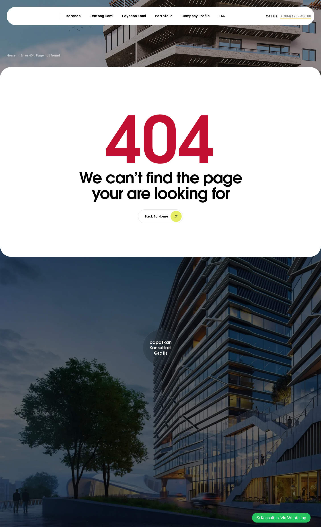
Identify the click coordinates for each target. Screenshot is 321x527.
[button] (295, 16)
